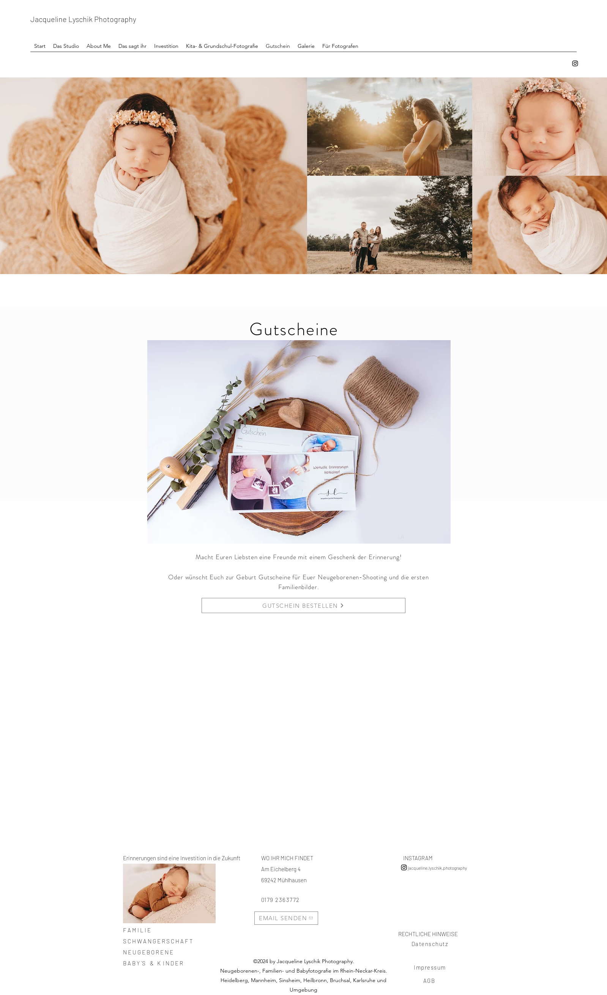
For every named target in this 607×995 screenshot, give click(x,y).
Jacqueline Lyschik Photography (83, 19)
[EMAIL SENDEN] (286, 918)
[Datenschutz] (431, 944)
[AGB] (430, 980)
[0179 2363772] (286, 899)
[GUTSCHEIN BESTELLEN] (303, 605)
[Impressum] (431, 967)
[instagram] (575, 63)
